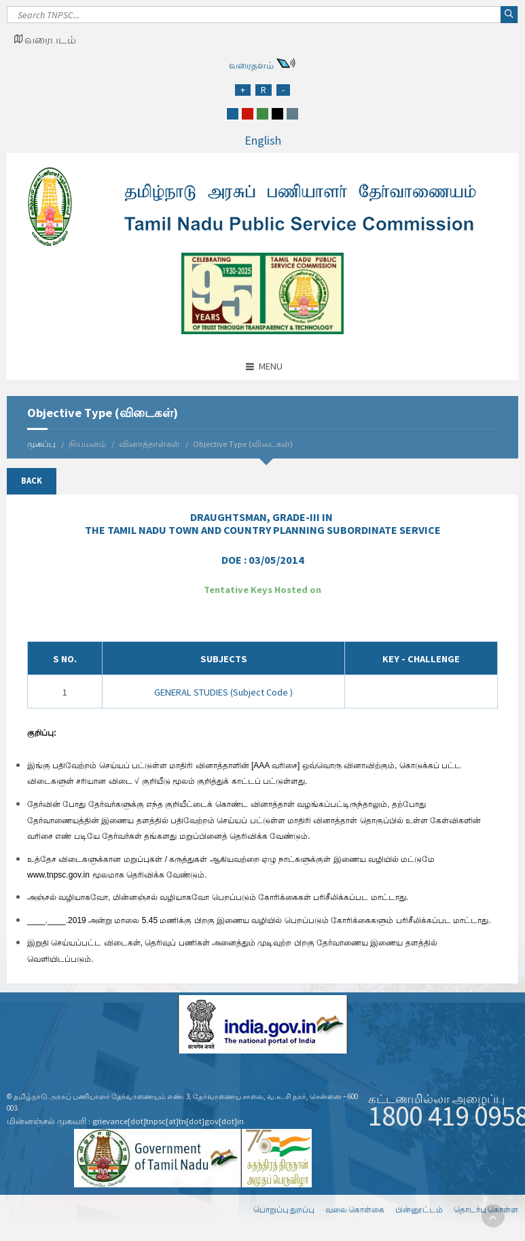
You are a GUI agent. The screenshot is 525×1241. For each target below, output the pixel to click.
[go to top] (493, 1215)
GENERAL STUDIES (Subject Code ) (223, 692)
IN (263, 523)
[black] (277, 114)
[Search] (262, 18)
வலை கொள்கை (354, 1209)
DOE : (262, 559)
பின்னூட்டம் (419, 1209)
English (263, 140)
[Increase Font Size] (243, 90)
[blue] (232, 114)
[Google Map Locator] (45, 39)
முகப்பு (41, 444)
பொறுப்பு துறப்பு (283, 1209)
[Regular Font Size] (263, 90)
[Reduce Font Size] (283, 90)
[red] (247, 114)
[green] (262, 114)
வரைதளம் (251, 65)
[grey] (292, 114)
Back (31, 480)
